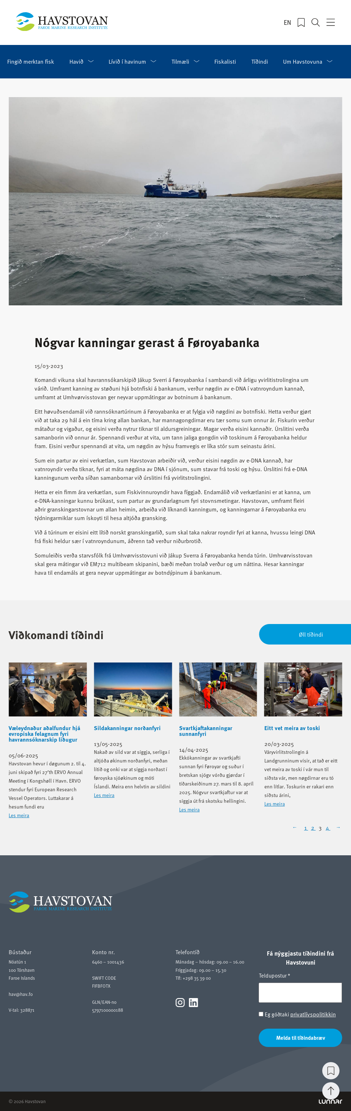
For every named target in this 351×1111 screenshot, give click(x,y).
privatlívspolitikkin (313, 1014)
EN (287, 22)
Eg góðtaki (297, 1014)
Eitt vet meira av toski (292, 728)
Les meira (19, 815)
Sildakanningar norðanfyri (127, 728)
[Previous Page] (297, 827)
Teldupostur (274, 975)
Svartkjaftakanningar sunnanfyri (205, 731)
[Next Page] (337, 827)
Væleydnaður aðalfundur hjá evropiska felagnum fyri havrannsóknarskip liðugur (44, 733)
